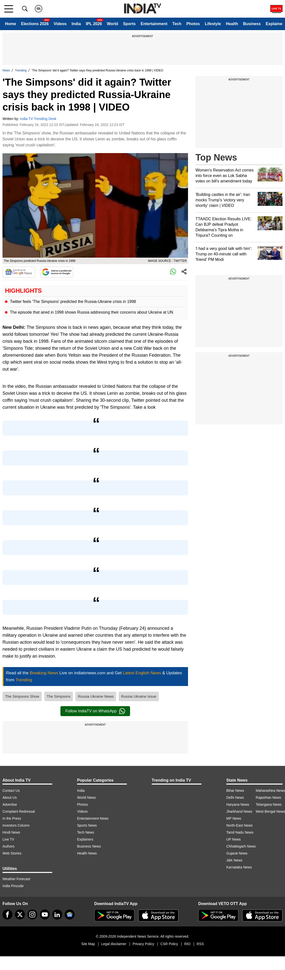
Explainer (275, 24)
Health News (87, 853)
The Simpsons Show (22, 696)
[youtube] (45, 914)
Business (252, 24)
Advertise (9, 804)
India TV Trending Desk (38, 119)
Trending (21, 70)
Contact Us (11, 791)
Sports (129, 24)
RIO (187, 944)
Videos (60, 24)
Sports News (87, 825)
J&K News (234, 860)
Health (232, 24)
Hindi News (11, 832)
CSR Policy (169, 944)
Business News (89, 846)
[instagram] (32, 914)
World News (86, 797)
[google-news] (70, 914)
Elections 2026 (34, 24)
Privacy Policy (143, 944)
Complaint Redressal (18, 811)
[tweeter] (20, 914)
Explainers (85, 839)
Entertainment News (92, 818)
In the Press (11, 818)
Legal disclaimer (113, 944)
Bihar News (235, 791)
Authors (8, 846)
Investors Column (16, 825)
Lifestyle (213, 24)
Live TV (8, 839)
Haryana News (237, 804)
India (76, 24)
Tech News (85, 832)
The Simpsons (59, 696)
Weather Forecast (16, 879)
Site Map (88, 944)
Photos (193, 24)
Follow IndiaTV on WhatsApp (95, 711)
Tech (176, 24)
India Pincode (13, 886)
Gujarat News (236, 853)
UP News (233, 839)
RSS (200, 944)
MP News (233, 818)
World (112, 24)
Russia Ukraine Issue (138, 696)
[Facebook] (7, 914)
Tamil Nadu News (239, 832)
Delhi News (235, 797)
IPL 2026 (94, 24)
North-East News (239, 825)
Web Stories (11, 853)
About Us (9, 797)
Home (10, 24)
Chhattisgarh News (241, 846)
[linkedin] (57, 914)
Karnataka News (239, 867)
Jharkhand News (239, 811)
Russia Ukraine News (95, 696)
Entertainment (154, 24)
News (6, 70)
